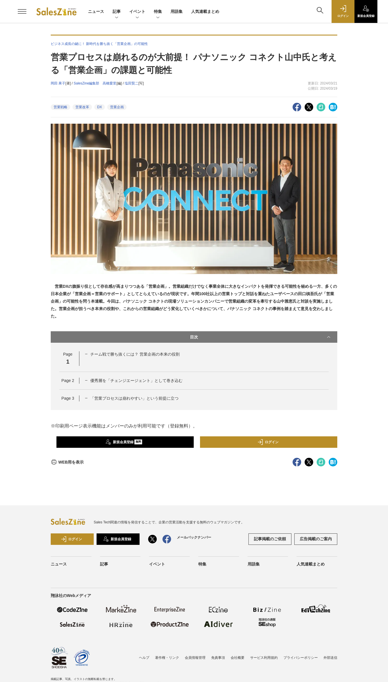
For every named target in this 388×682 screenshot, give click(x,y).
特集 (158, 12)
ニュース (96, 11)
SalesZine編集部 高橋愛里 (95, 83)
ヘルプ (144, 658)
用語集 (177, 11)
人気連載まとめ (205, 11)
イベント (137, 12)
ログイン (268, 442)
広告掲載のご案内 (316, 539)
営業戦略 (60, 107)
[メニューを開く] (22, 11)
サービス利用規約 (264, 658)
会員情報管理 (195, 658)
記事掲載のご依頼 (270, 539)
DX (99, 107)
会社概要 (237, 658)
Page (67, 380)
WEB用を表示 (67, 462)
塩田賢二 (131, 83)
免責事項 (218, 658)
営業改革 (82, 107)
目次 (261, 337)
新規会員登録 (123, 442)
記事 (117, 12)
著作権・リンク (167, 658)
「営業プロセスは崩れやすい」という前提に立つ (134, 398)
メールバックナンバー (194, 537)
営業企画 (117, 107)
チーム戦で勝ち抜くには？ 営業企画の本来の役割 (135, 354)
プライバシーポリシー (300, 658)
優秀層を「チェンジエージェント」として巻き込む (136, 380)
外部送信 (330, 658)
